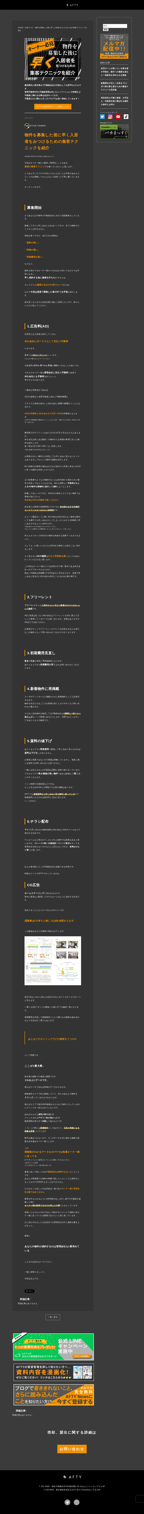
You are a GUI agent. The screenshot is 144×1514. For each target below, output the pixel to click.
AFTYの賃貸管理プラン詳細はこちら (52, 107)
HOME (20, 27)
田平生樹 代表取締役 (38, 126)
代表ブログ (29, 27)
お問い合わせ (141, 41)
